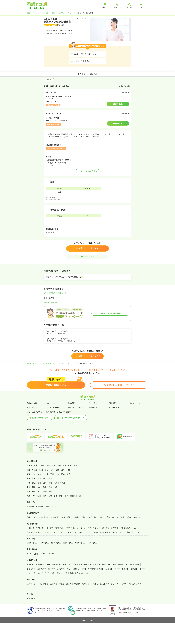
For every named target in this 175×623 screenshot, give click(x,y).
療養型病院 (59, 528)
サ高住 (95, 532)
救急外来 (54, 517)
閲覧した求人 (32, 408)
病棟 (28, 517)
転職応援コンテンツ (76, 408)
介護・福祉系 (87, 517)
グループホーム (84, 532)
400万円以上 (44, 543)
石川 (52, 470)
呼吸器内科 (56, 564)
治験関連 (137, 517)
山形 (70, 465)
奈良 (56, 483)
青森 (48, 465)
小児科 (68, 569)
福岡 (39, 496)
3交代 (35, 554)
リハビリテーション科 (46, 573)
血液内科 (87, 564)
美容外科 (30, 564)
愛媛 (45, 491)
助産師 (54, 507)
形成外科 (60, 569)
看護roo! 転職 (50, 13)
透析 (69, 517)
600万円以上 (68, 543)
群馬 (68, 474)
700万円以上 (80, 543)
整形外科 (51, 569)
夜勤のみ (52, 554)
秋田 (64, 465)
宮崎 (66, 496)
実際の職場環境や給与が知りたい (89, 61)
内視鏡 (129, 517)
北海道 (41, 465)
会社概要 (30, 594)
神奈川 (40, 474)
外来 (34, 517)
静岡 (45, 478)
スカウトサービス (54, 408)
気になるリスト (136, 403)
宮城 (59, 465)
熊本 (55, 496)
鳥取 (45, 487)
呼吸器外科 (122, 564)
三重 (50, 478)
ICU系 (62, 517)
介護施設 (114, 528)
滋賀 (50, 483)
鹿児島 (72, 496)
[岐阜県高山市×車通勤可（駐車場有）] (87, 277)
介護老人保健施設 (34, 532)
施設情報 (93, 74)
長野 (68, 470)
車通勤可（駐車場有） (51, 302)
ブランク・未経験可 (119, 584)
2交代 (29, 554)
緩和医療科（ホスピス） (79, 573)
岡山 (39, 487)
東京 (34, 474)
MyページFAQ (114, 408)
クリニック (81, 528)
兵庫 (45, 483)
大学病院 (39, 528)
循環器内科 (77, 564)
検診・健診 (98, 517)
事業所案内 (31, 598)
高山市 (70, 13)
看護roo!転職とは (33, 403)
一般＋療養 (49, 528)
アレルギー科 (62, 573)
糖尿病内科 (106, 564)
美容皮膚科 (40, 564)
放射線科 (134, 569)
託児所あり (104, 584)
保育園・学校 (110, 517)
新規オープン (32, 584)
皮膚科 (101, 569)
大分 (61, 496)
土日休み (53, 584)
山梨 (63, 470)
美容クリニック (94, 528)
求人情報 (82, 74)
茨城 (57, 474)
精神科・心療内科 (122, 569)
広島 (34, 487)
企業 (139, 532)
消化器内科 (67, 564)
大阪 (34, 483)
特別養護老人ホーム (128, 528)
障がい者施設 (105, 532)
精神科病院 (70, 528)
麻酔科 (142, 569)
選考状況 (71, 403)
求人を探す (92, 403)
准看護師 (39, 507)
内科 (48, 564)
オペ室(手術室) (43, 517)
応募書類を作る (115, 403)
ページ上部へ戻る (87, 257)
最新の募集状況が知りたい (86, 54)
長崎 (50, 496)
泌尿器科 (109, 569)
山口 (56, 487)
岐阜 (39, 478)
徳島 (34, 491)
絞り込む (49, 80)
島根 (50, 487)
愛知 (34, 478)
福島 (75, 465)
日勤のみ (43, 554)
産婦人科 (76, 569)
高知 (50, 491)
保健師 (47, 507)
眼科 (84, 569)
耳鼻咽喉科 (92, 569)
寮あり (95, 584)
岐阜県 (61, 13)
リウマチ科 (31, 573)
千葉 (52, 474)
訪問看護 (76, 517)
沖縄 (79, 496)
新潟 (41, 470)
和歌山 (62, 483)
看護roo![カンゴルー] (34, 13)
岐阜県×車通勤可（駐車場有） (54, 293)
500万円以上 (56, 543)
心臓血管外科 (134, 564)
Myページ (51, 403)
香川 (39, 491)
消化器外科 (31, 569)
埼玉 (46, 474)
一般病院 (30, 528)
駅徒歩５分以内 (65, 584)
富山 (46, 470)
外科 (114, 564)
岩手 (53, 465)
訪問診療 (120, 517)
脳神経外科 (41, 569)
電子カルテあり (135, 584)
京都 (39, 483)
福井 (57, 470)
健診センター (117, 532)
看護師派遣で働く (95, 408)
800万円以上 (92, 543)
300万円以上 (32, 543)
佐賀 (44, 496)
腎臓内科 (96, 564)
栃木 (63, 474)
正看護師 (30, 507)
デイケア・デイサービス (66, 532)
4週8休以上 (43, 584)
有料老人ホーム (49, 532)
